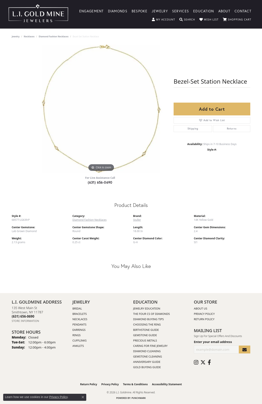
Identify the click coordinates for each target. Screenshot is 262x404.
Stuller (137, 220)
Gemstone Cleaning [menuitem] (147, 356)
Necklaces (29, 36)
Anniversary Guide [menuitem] (146, 362)
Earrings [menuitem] (79, 330)
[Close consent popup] (83, 397)
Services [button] (180, 11)
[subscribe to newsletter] (244, 349)
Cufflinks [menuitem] (79, 340)
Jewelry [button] (160, 11)
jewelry (16, 36)
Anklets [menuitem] (78, 346)
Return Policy (204, 319)
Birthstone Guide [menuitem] (146, 330)
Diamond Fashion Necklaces (54, 36)
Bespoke (139, 11)
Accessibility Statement (167, 384)
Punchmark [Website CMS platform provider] (139, 398)
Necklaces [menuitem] (79, 319)
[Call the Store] (23, 316)
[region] (101, 109)
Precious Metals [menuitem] (145, 340)
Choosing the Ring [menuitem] (147, 324)
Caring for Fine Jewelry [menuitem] (150, 346)
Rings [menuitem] (76, 335)
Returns (232, 128)
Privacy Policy (204, 314)
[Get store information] (25, 321)
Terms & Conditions (135, 384)
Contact (243, 11)
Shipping (192, 128)
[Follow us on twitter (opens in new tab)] (203, 362)
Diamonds (117, 11)
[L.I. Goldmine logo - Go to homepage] (38, 14)
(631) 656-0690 (100, 182)
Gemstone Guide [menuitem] (145, 335)
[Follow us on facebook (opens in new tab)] (209, 362)
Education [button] (203, 11)
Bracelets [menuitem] (79, 314)
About (224, 11)
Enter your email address (213, 342)
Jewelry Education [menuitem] (146, 308)
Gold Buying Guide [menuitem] (147, 367)
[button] (163, 19)
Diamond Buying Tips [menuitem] (148, 319)
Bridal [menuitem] (77, 308)
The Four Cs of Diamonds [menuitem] (151, 314)
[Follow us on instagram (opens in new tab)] (196, 362)
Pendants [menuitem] (79, 324)
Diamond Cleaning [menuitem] (147, 351)
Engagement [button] (91, 11)
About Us (200, 308)
